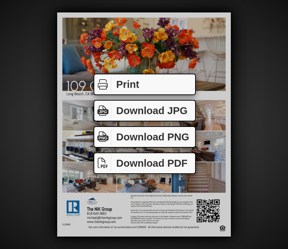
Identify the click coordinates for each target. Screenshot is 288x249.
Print (116, 84)
